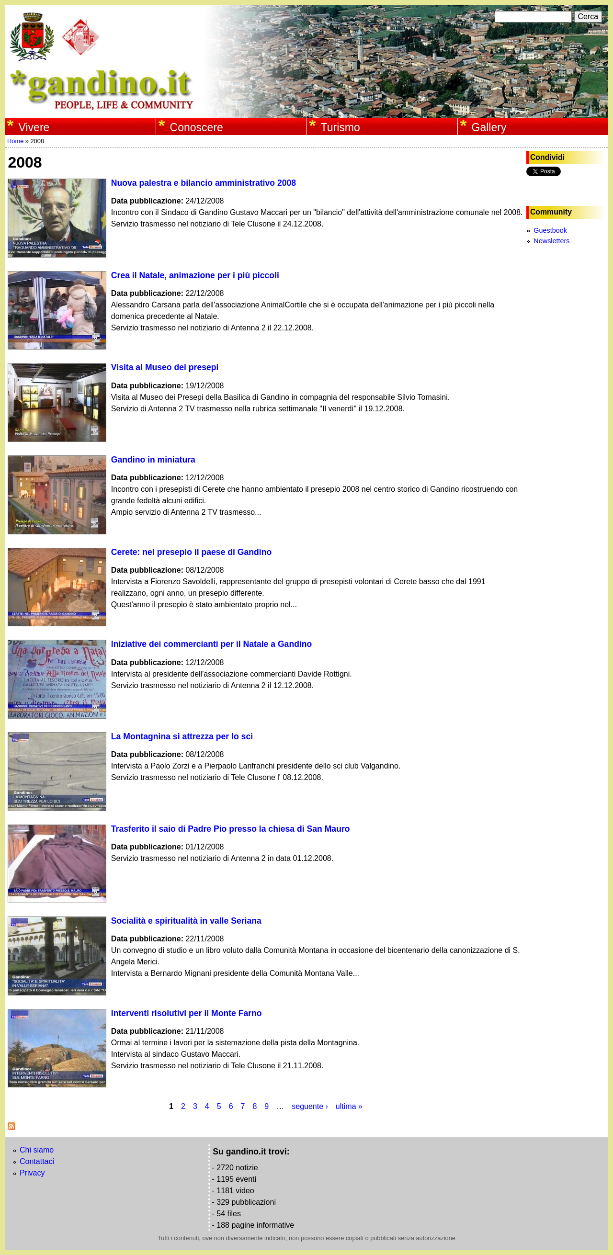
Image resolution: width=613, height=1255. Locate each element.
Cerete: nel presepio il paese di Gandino (191, 552)
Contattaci (37, 1161)
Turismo (340, 127)
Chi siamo (37, 1150)
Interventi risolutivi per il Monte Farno (186, 1013)
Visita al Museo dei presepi (165, 367)
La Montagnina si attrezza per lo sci (182, 736)
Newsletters (551, 241)
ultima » (349, 1106)
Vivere (34, 127)
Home (15, 141)
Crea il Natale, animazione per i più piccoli (195, 275)
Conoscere (196, 127)
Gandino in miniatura (153, 459)
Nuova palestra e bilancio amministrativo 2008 (203, 183)
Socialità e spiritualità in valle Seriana (186, 921)
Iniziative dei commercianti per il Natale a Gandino (211, 644)
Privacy (32, 1173)
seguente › (310, 1106)
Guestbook (550, 230)
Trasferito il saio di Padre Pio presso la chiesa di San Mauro (230, 829)
